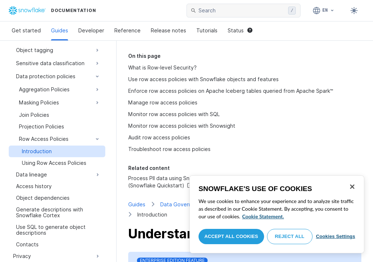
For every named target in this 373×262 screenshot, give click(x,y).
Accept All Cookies (231, 236)
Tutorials (206, 30)
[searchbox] (242, 10)
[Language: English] (323, 10)
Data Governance (182, 204)
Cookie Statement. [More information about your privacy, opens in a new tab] (263, 216)
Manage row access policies (162, 102)
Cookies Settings (335, 236)
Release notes (168, 30)
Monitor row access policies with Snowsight (181, 126)
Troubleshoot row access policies (169, 149)
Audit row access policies (159, 137)
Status (240, 30)
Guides (59, 30)
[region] (276, 214)
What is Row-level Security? (162, 67)
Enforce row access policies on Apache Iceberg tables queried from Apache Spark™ (230, 91)
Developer (91, 30)
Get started (26, 30)
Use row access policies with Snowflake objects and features (203, 79)
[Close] (352, 187)
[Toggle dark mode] (354, 10)
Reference (127, 30)
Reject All (290, 236)
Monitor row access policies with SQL (174, 114)
